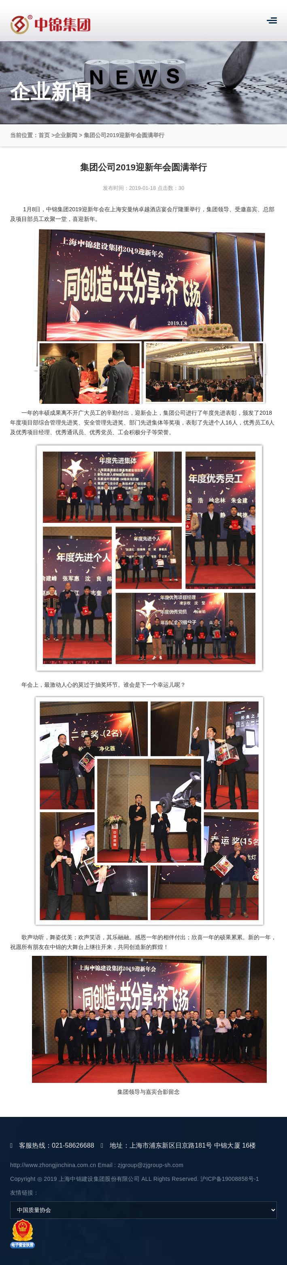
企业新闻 (66, 135)
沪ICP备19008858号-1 (229, 1179)
